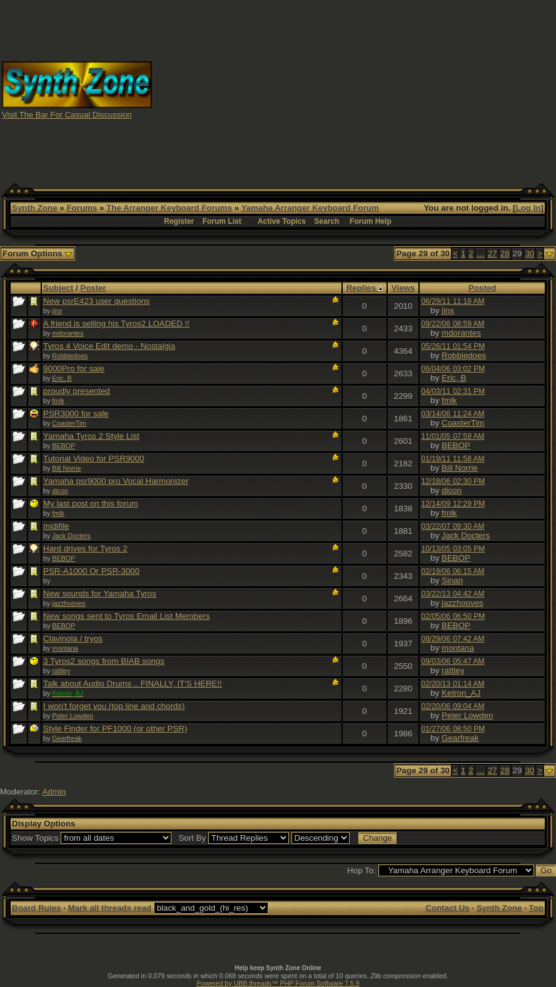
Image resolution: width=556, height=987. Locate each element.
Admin (54, 791)
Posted (482, 288)
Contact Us (447, 908)
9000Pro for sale (73, 368)
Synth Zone (35, 208)
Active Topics (282, 221)
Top (536, 908)
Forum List (222, 221)
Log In (528, 208)
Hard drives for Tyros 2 (85, 548)
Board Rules (36, 908)
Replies (364, 288)
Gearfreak (66, 738)
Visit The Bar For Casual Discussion (67, 114)
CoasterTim (69, 423)
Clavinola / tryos (73, 638)
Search (326, 221)
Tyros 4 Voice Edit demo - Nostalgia (109, 346)
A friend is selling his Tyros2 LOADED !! (116, 323)
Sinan (452, 580)
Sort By (192, 838)
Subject (58, 288)
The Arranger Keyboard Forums (169, 208)
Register (179, 221)
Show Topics (35, 838)
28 (505, 253)
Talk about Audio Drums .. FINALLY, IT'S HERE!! (132, 683)
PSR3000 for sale (75, 413)
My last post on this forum (90, 503)
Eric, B (61, 378)
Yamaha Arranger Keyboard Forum (310, 208)
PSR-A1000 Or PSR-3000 (91, 571)
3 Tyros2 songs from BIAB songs (103, 661)
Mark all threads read (109, 908)
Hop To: (361, 870)
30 (529, 253)
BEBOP (63, 445)
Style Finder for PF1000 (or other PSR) (115, 728)
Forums (81, 208)
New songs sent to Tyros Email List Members (126, 616)
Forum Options (38, 253)
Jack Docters (71, 535)
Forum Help (371, 221)
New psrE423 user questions (96, 301)
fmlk (58, 400)
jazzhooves (68, 603)
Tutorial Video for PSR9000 (93, 458)
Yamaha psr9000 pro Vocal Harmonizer (115, 481)
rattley (61, 670)
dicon (60, 490)
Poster (93, 288)
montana (65, 648)
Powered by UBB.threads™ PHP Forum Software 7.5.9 (277, 983)
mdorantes (67, 333)
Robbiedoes (70, 355)
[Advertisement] (354, 89)
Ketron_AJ (461, 693)
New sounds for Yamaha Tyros (99, 593)
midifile (56, 526)
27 (492, 253)
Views (403, 288)
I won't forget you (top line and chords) (113, 706)
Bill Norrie (66, 468)
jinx (57, 310)
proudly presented (76, 391)
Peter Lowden (72, 715)
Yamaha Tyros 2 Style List (91, 436)
